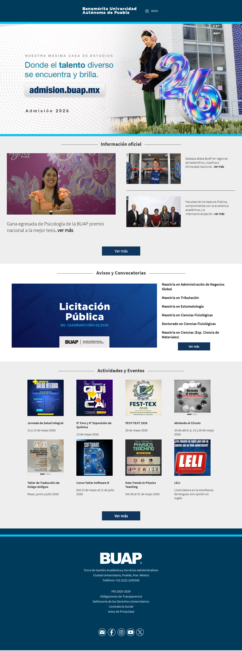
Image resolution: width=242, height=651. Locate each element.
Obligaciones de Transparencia (121, 596)
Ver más (121, 251)
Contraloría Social (121, 606)
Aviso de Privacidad (121, 611)
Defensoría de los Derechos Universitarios (121, 601)
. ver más (64, 230)
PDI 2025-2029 (121, 591)
